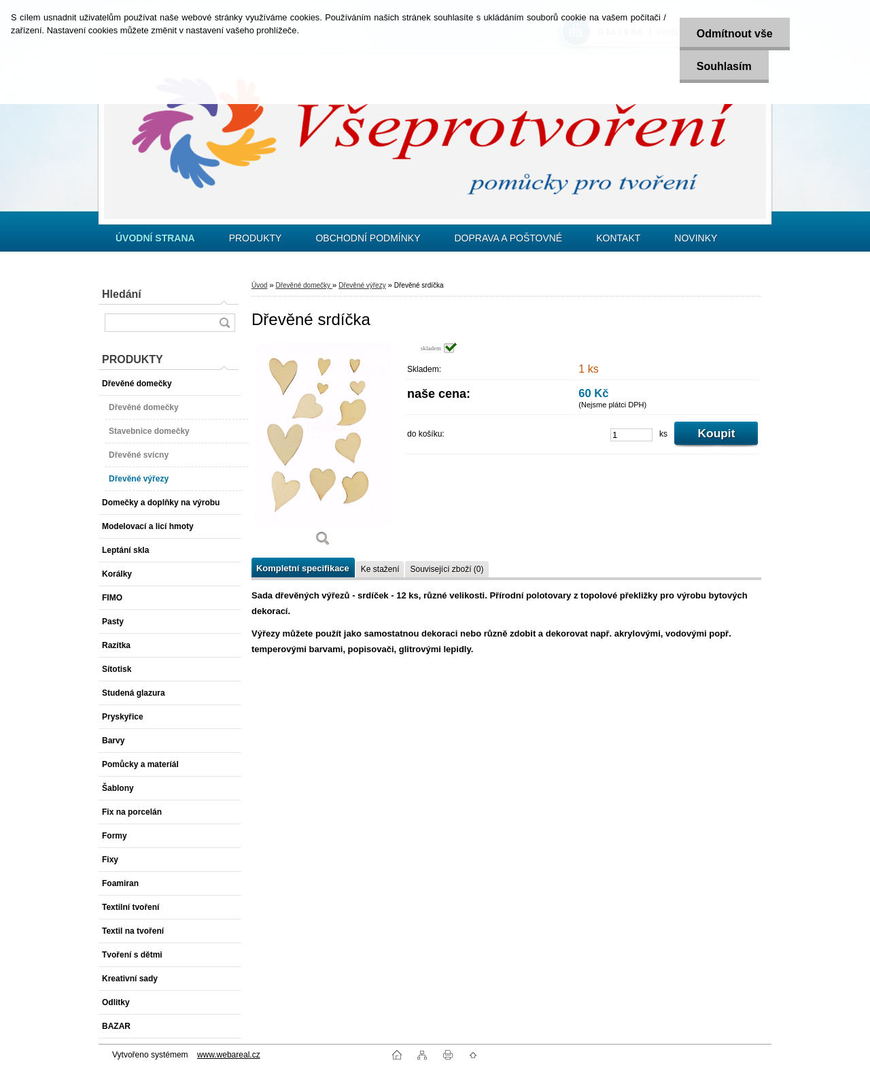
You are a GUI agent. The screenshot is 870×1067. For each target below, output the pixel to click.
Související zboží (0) (446, 569)
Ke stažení (380, 569)
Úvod (259, 285)
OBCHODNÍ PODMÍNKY (367, 238)
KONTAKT (618, 238)
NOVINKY (695, 238)
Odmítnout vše (735, 33)
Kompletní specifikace (302, 568)
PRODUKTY (255, 238)
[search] (224, 322)
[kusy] (631, 434)
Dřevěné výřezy (361, 285)
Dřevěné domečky (303, 285)
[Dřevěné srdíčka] (323, 449)
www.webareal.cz (228, 1055)
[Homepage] (155, 238)
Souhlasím (724, 66)
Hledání (121, 294)
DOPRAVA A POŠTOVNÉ (508, 238)
